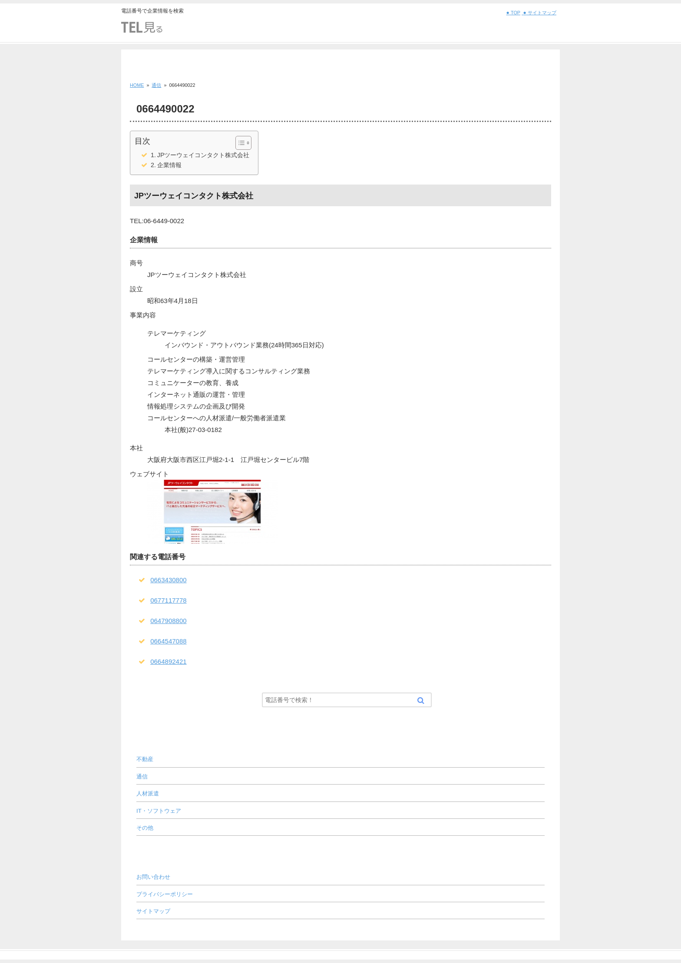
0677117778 (168, 600)
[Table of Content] (243, 143)
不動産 (144, 759)
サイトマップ (153, 911)
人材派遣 (147, 793)
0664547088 (168, 641)
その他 (144, 827)
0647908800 (168, 620)
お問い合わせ (153, 877)
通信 (142, 776)
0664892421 (168, 661)
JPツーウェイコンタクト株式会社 (203, 155)
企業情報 (169, 165)
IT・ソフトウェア (158, 811)
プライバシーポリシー (164, 894)
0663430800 (168, 580)
